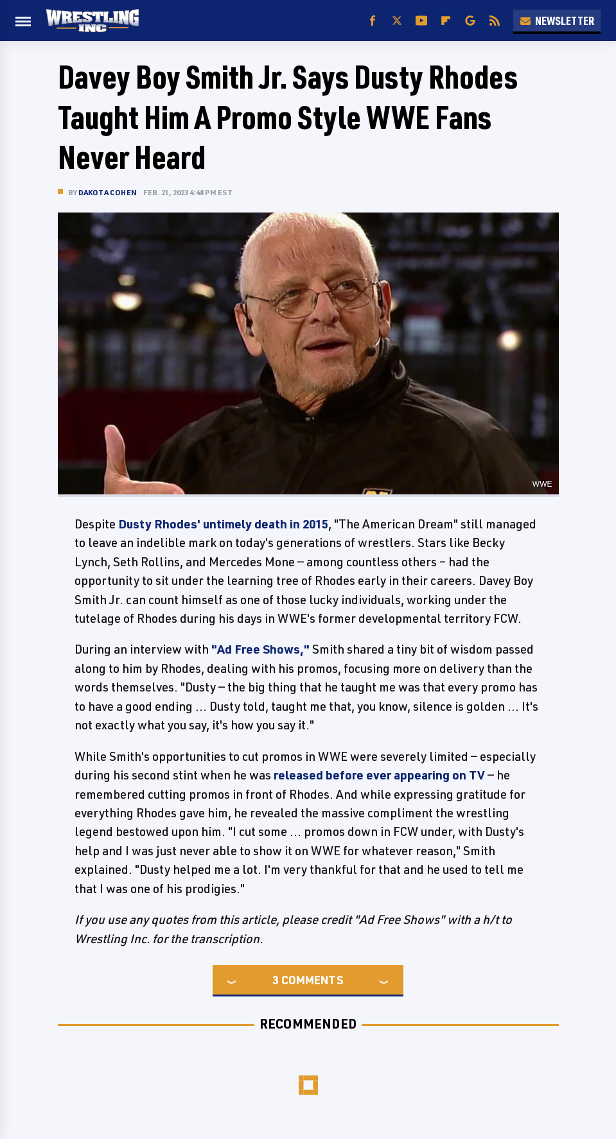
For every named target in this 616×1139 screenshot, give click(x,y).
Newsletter (557, 20)
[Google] (470, 20)
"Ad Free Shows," (260, 649)
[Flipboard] (446, 20)
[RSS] (494, 20)
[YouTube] (421, 20)
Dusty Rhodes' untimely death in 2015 (223, 524)
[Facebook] (372, 20)
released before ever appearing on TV (379, 775)
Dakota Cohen (107, 192)
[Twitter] (397, 20)
